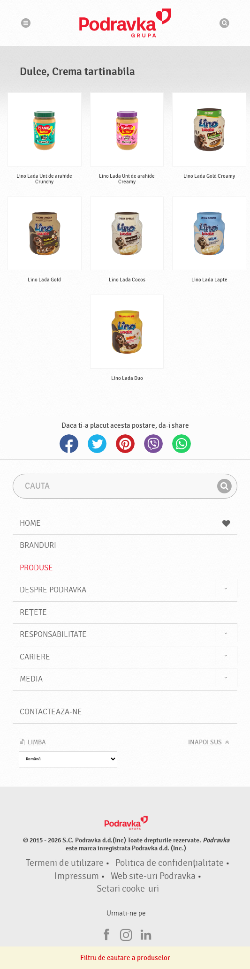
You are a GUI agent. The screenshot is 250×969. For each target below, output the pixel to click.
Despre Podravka (53, 589)
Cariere (35, 656)
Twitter (97, 443)
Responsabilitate (53, 634)
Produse (36, 567)
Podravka (125, 23)
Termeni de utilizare (65, 863)
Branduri (38, 545)
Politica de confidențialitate (169, 863)
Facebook (69, 443)
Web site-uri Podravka (153, 876)
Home (125, 523)
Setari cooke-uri (128, 889)
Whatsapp (181, 443)
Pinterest (125, 443)
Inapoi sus (205, 742)
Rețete (33, 612)
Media (31, 678)
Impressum (76, 876)
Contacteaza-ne (51, 711)
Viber (153, 443)
